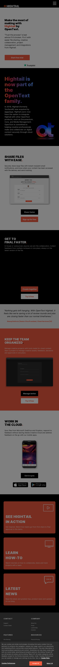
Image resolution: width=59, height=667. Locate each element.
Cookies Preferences (8, 663)
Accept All (35, 663)
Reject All (50, 663)
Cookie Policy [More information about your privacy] (45, 658)
